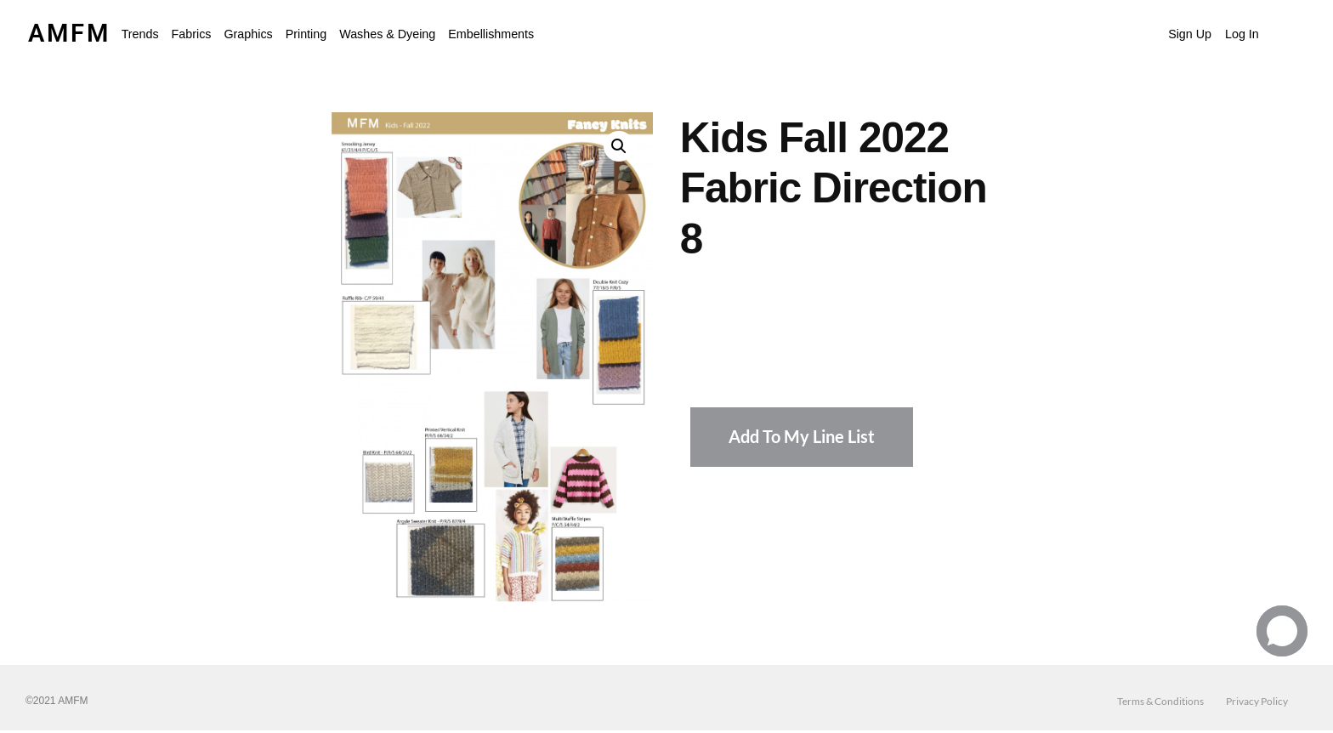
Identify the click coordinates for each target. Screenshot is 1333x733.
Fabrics (192, 34)
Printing (306, 34)
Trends (140, 34)
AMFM (69, 33)
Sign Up (1189, 34)
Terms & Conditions (1160, 701)
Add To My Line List (802, 436)
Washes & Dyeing (387, 34)
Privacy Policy (1257, 701)
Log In (1242, 34)
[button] (140, 34)
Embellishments (491, 34)
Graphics (248, 34)
